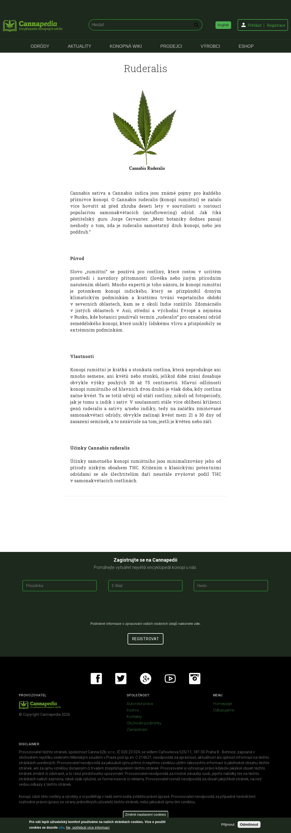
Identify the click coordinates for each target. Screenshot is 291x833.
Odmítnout (249, 824)
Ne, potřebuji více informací (87, 827)
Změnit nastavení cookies (145, 814)
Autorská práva (140, 704)
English (223, 25)
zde (61, 827)
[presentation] (146, 608)
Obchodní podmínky (144, 723)
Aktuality (79, 46)
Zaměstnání (137, 729)
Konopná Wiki (126, 46)
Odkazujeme (223, 710)
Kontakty (134, 716)
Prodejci (171, 46)
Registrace (276, 25)
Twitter (121, 678)
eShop (246, 46)
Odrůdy (39, 46)
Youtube (170, 678)
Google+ (145, 678)
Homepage (222, 704)
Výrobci (210, 46)
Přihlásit (255, 25)
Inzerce (133, 710)
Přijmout (227, 824)
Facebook (96, 678)
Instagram (194, 678)
